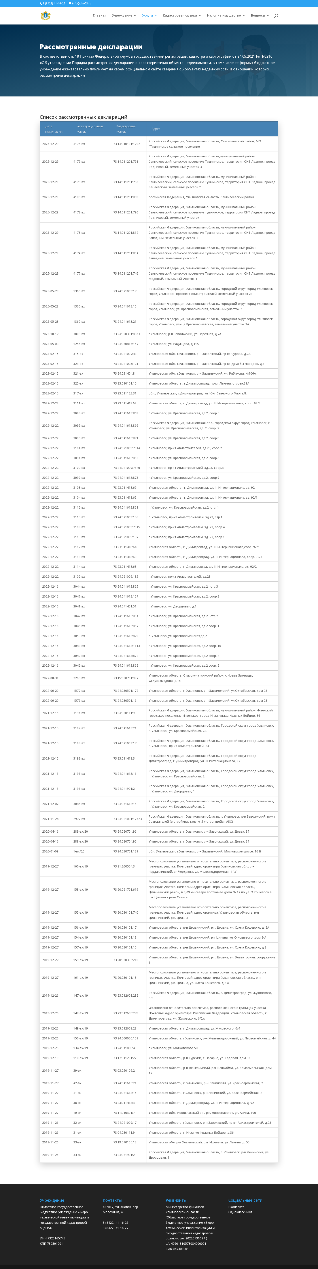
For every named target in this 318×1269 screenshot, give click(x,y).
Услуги (147, 15)
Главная (99, 15)
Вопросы (258, 15)
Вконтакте (236, 1207)
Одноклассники (240, 1212)
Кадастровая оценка (180, 15)
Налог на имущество (224, 15)
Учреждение (122, 15)
